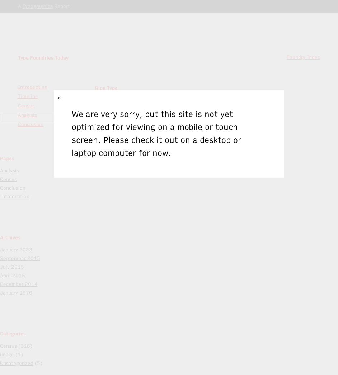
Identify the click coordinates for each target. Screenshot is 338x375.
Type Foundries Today (43, 58)
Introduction (32, 87)
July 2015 (12, 267)
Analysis (9, 171)
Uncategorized (16, 363)
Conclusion (12, 188)
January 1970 (16, 293)
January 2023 (16, 250)
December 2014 (19, 284)
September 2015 (20, 258)
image (7, 355)
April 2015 (12, 276)
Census (8, 179)
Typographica (38, 6)
